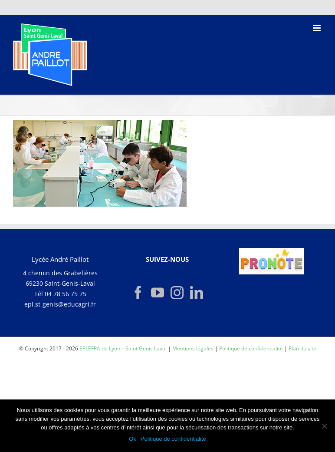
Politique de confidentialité (251, 348)
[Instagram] (177, 292)
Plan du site (302, 348)
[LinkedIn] (196, 292)
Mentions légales (192, 348)
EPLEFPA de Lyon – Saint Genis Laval (123, 348)
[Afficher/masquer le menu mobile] (317, 28)
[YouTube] (157, 292)
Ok (132, 439)
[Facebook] (138, 292)
